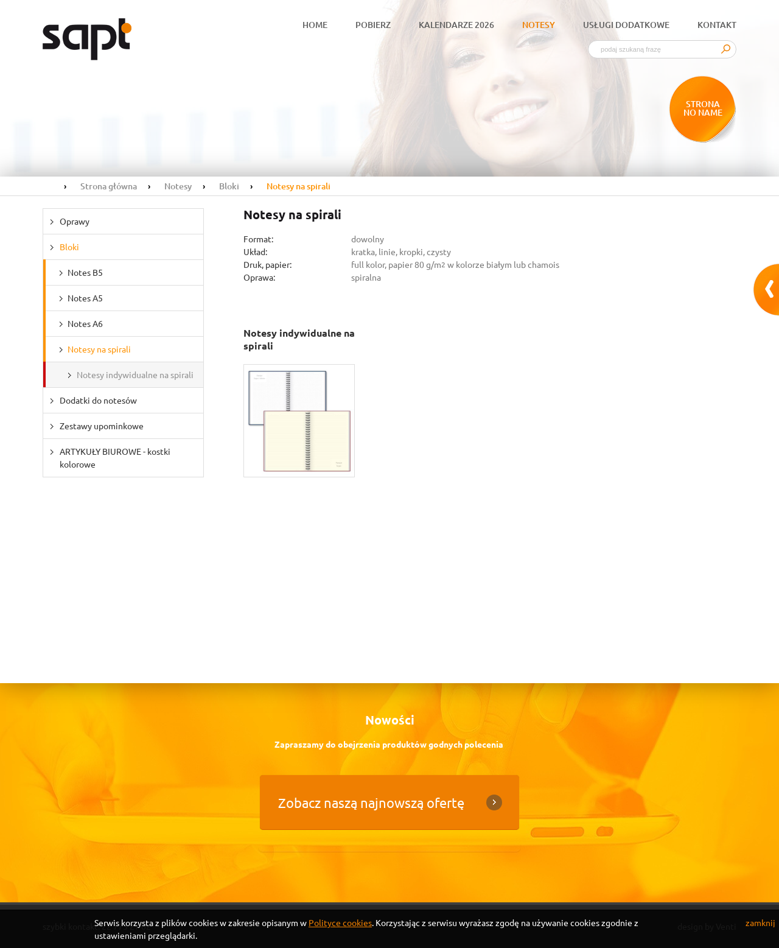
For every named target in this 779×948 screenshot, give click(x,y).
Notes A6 (85, 323)
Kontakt (716, 24)
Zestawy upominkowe (102, 425)
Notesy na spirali (99, 348)
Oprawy (74, 221)
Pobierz (373, 24)
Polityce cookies (340, 922)
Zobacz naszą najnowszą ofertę (371, 802)
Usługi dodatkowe (626, 24)
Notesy (538, 24)
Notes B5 (85, 272)
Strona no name (702, 108)
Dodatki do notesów (98, 400)
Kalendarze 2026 (456, 24)
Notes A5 (85, 297)
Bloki (69, 246)
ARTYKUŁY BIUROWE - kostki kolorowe (115, 457)
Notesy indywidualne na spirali (135, 374)
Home (314, 24)
